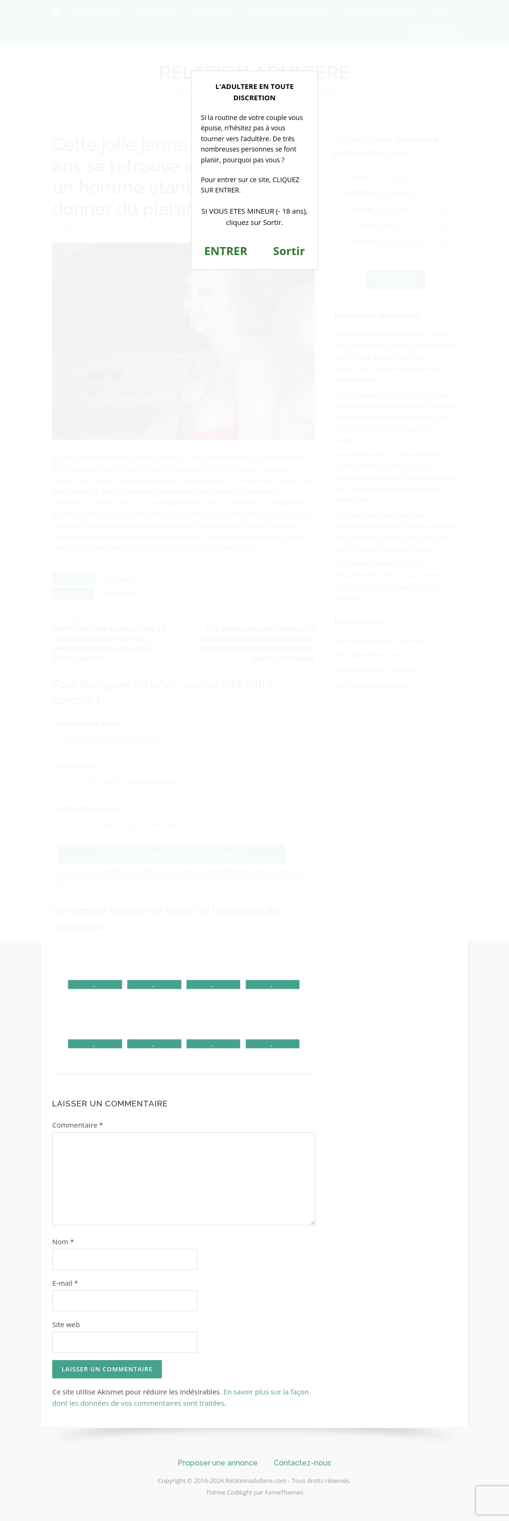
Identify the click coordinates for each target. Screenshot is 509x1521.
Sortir (289, 250)
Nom (63, 1241)
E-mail (65, 1283)
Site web (66, 1324)
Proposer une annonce (218, 1462)
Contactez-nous (302, 1462)
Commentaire (77, 1124)
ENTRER (225, 250)
